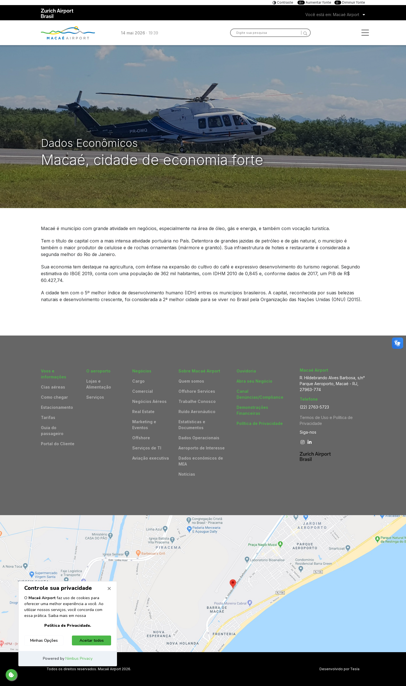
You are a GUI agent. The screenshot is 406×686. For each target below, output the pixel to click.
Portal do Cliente (57, 443)
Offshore (141, 437)
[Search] (304, 33)
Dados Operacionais (198, 437)
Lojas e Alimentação (98, 384)
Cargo (138, 381)
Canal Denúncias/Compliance (260, 394)
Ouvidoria (246, 371)
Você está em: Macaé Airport (332, 14)
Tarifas (48, 417)
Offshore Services (196, 391)
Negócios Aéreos (149, 401)
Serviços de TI (146, 447)
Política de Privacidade (260, 423)
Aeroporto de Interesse (201, 447)
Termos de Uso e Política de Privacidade (326, 420)
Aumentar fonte (314, 2)
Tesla (354, 669)
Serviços (95, 397)
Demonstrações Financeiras (252, 410)
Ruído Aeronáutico (196, 411)
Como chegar (54, 397)
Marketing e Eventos (144, 424)
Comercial (142, 391)
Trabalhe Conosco (197, 401)
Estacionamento (57, 407)
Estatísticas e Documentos (191, 424)
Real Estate (143, 411)
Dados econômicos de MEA (200, 461)
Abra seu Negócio (254, 381)
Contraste (284, 2)
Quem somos (191, 381)
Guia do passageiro (52, 430)
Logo (68, 33)
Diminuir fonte (349, 2)
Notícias (186, 474)
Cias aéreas (53, 387)
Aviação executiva (150, 458)
